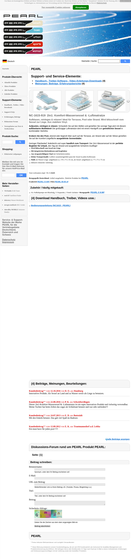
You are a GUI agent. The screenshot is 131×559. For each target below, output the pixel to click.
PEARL (84, 178)
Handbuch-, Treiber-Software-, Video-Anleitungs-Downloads (68, 81)
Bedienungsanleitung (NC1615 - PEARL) (50, 205)
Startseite (85, 61)
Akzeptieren (80, 7)
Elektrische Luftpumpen (13, 154)
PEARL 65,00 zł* (62, 182)
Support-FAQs (9, 112)
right (128, 101)
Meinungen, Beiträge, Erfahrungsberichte (58, 83)
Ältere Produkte (10, 86)
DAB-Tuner (12, 191)
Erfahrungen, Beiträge (12, 117)
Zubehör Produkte (10, 94)
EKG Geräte (14, 205)
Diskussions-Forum (11, 122)
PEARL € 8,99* (97, 192)
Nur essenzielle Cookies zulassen (56, 7)
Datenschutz (102, 3)
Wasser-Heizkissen (14, 200)
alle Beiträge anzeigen (119, 439)
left (31, 101)
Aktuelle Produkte (10, 82)
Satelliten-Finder (12, 196)
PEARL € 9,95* (43, 182)
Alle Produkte (9, 90)
